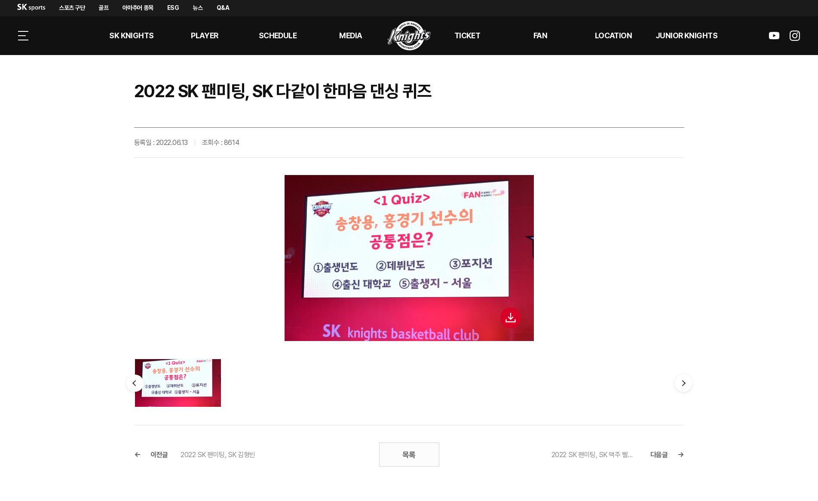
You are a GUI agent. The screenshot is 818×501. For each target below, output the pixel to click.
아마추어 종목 (138, 7)
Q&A (223, 7)
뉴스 (197, 7)
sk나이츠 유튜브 (774, 35)
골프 (103, 7)
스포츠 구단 (72, 7)
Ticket (467, 35)
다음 (683, 383)
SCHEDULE (278, 35)
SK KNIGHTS (131, 35)
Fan (540, 35)
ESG (173, 7)
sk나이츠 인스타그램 (794, 35)
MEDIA (350, 35)
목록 (409, 454)
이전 (135, 383)
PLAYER (204, 35)
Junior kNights (686, 35)
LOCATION (613, 35)
